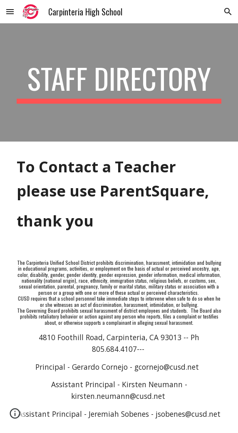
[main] (118, 82)
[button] (10, 11)
